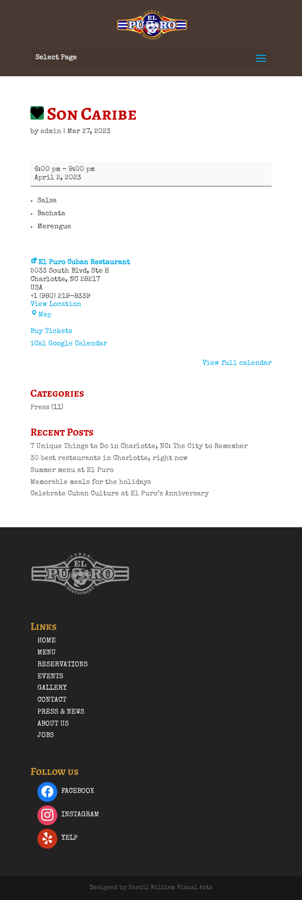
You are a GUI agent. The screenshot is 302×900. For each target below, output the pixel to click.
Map (40, 314)
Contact (51, 700)
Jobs (45, 735)
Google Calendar (77, 343)
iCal (38, 343)
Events (50, 676)
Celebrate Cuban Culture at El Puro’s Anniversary (119, 493)
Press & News (60, 712)
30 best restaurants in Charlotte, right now (109, 458)
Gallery (52, 688)
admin (50, 131)
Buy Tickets (51, 331)
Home (46, 640)
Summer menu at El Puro (72, 470)
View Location (55, 304)
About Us (53, 724)
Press (39, 407)
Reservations (62, 664)
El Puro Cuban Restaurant (80, 262)
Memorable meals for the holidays (90, 482)
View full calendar (237, 363)
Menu (46, 652)
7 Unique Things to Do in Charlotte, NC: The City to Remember (139, 446)
